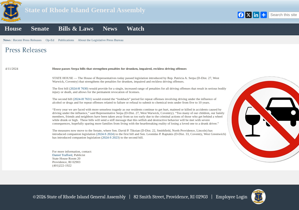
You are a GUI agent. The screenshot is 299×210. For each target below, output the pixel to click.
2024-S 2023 (110, 137)
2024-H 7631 (82, 99)
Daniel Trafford (62, 155)
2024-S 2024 (105, 134)
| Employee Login (239, 197)
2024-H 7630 (78, 88)
